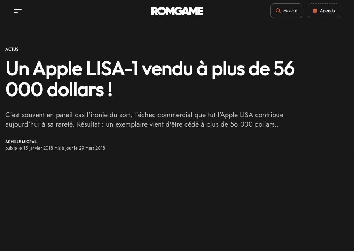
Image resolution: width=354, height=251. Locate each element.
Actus (11, 49)
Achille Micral (21, 141)
